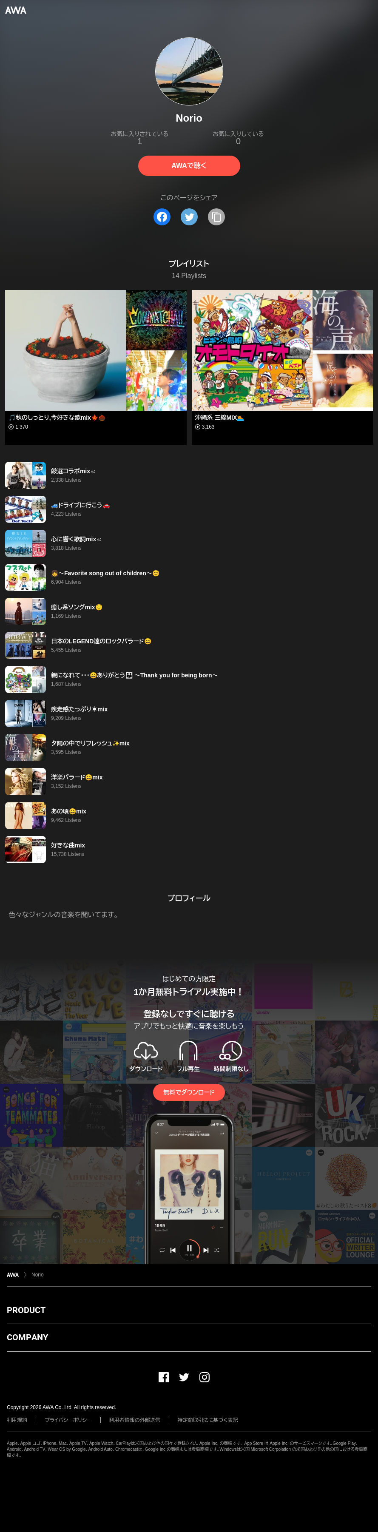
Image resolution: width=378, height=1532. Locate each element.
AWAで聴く (188, 165)
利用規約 (17, 1420)
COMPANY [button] (27, 1337)
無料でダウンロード (188, 1092)
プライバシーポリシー (68, 1420)
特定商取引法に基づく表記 (208, 1420)
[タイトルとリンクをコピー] (216, 216)
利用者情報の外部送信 (134, 1420)
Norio (37, 1275)
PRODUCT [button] (26, 1310)
